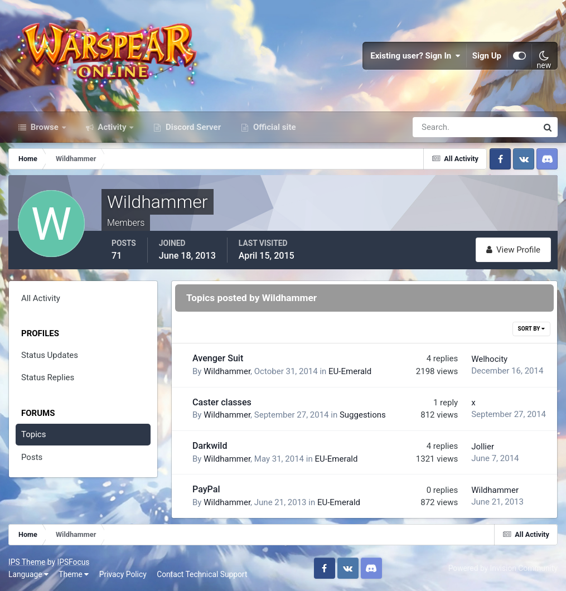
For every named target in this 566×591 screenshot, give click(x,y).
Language (28, 574)
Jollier (482, 447)
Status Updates (49, 355)
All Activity (40, 298)
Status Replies (47, 377)
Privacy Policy (123, 574)
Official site (273, 127)
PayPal (206, 489)
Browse (44, 127)
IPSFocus (73, 562)
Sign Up (486, 56)
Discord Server (192, 127)
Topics (33, 434)
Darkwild (209, 445)
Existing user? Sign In (415, 55)
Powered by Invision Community (503, 568)
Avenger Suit (217, 358)
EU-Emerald (349, 371)
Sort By (531, 329)
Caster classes (221, 402)
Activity (112, 127)
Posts (31, 457)
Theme (74, 574)
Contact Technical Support (202, 574)
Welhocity (489, 359)
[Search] (437, 127)
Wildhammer (227, 371)
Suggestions (363, 415)
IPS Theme (26, 562)
